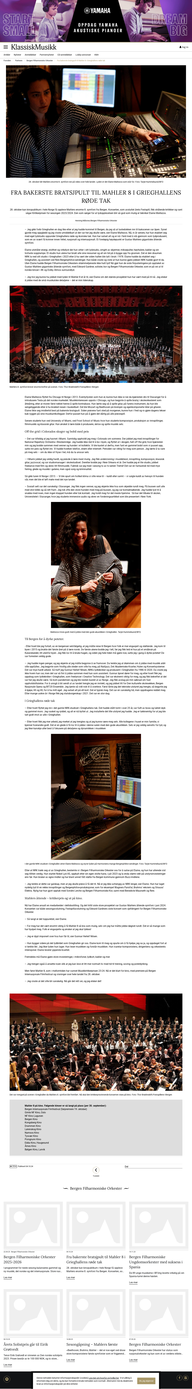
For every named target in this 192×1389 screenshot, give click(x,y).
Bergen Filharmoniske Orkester (40, 61)
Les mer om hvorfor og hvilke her (104, 1378)
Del (126, 1166)
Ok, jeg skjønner (146, 1381)
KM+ (96, 55)
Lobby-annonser (83, 55)
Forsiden (7, 61)
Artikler (7, 55)
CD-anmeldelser (64, 55)
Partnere (18, 61)
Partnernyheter (47, 55)
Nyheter (17, 55)
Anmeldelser (30, 55)
